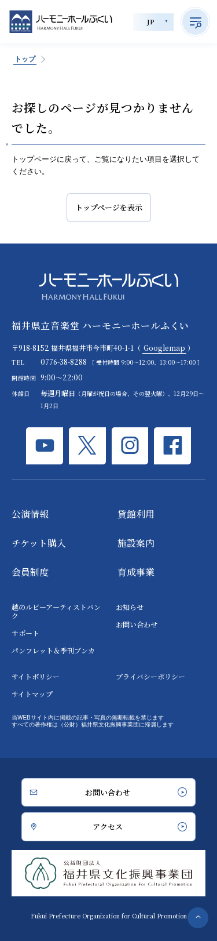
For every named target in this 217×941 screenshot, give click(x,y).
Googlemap (164, 348)
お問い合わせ (136, 624)
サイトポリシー (36, 676)
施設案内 (136, 543)
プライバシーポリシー (150, 676)
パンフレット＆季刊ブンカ (53, 650)
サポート (25, 633)
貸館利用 (136, 514)
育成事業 (136, 572)
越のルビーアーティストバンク (56, 611)
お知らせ (130, 607)
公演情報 (30, 514)
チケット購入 (39, 543)
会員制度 (30, 572)
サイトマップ (32, 694)
